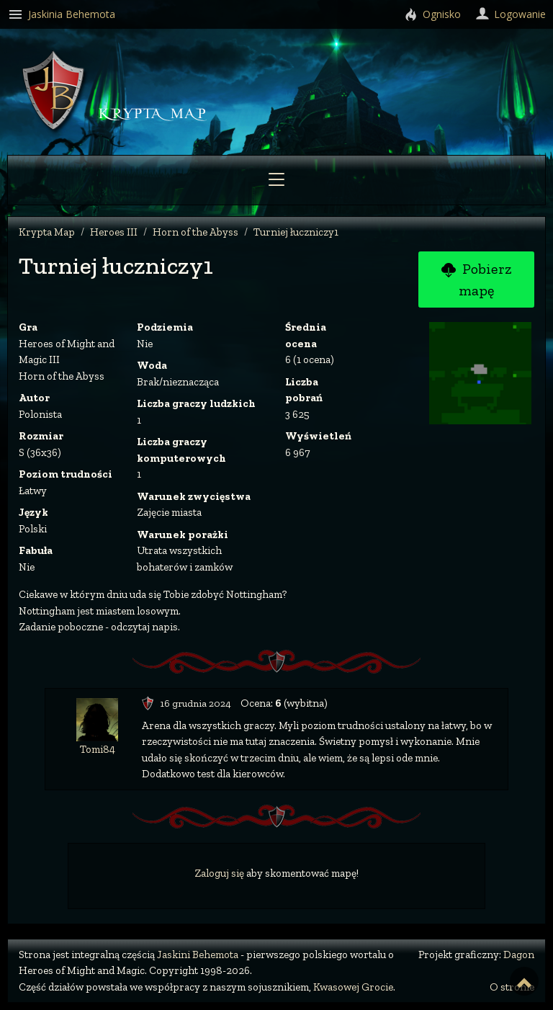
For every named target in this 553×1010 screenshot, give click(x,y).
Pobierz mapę (476, 279)
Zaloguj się (219, 873)
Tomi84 (97, 749)
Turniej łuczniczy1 (295, 231)
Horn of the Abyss (195, 231)
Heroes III (114, 231)
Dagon (518, 954)
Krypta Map (47, 231)
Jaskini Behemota (197, 954)
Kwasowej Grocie (353, 986)
